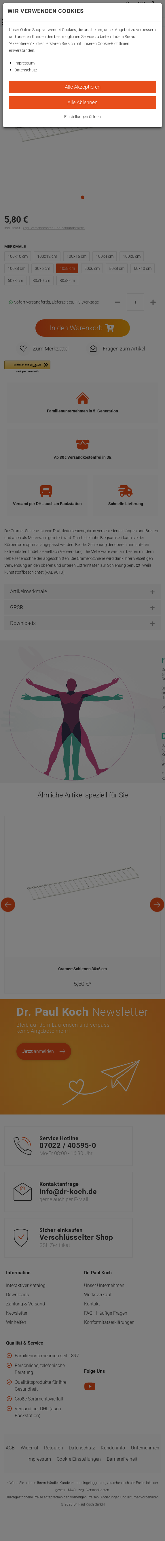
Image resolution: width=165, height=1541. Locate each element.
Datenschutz (25, 70)
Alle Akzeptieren (82, 87)
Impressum (24, 63)
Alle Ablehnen (82, 102)
